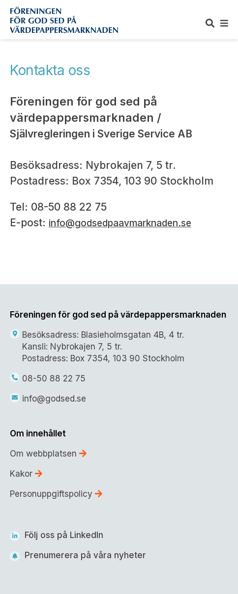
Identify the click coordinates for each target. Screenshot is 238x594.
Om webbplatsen (48, 454)
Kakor (26, 474)
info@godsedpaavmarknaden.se (120, 223)
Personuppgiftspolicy (56, 494)
